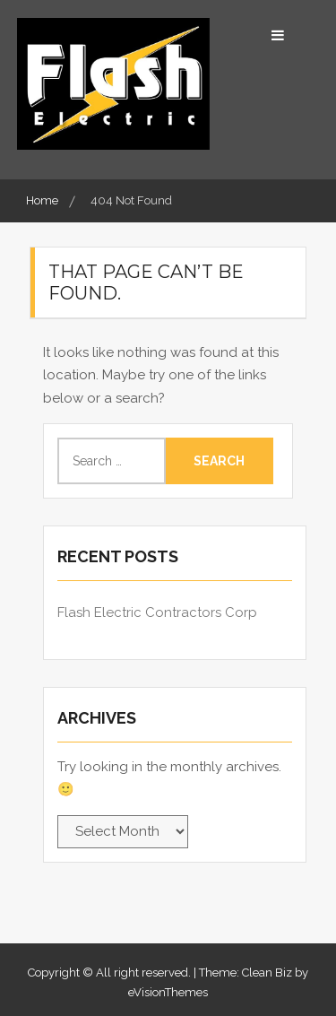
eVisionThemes (168, 992)
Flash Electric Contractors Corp (157, 612)
